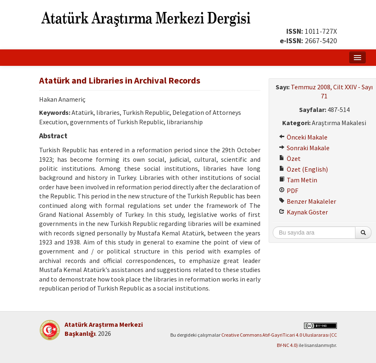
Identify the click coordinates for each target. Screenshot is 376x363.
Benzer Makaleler (307, 201)
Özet (290, 158)
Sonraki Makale (304, 148)
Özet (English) (303, 169)
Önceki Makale (303, 137)
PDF (288, 190)
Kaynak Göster (303, 212)
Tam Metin (298, 180)
